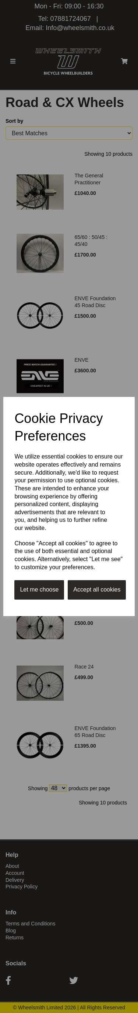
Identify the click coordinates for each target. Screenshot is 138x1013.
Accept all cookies (96, 589)
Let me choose (39, 589)
